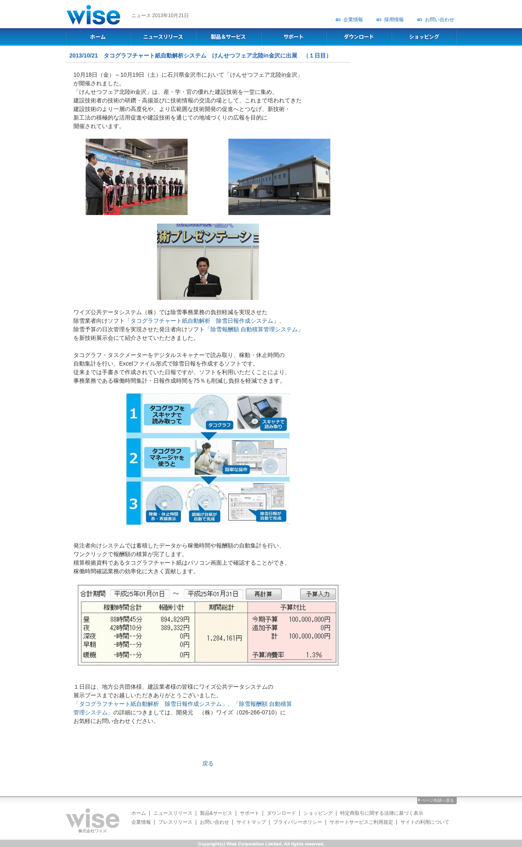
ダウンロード (281, 813)
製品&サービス (216, 813)
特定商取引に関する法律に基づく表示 (381, 813)
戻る (208, 763)
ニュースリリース (172, 813)
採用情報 (394, 19)
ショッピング (318, 813)
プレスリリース (175, 822)
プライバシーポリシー (297, 822)
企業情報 (353, 19)
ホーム (138, 813)
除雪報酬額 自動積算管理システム (254, 329)
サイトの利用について (424, 822)
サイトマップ (251, 822)
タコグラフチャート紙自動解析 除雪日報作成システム (201, 320)
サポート (249, 813)
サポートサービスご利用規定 (361, 822)
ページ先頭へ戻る (437, 800)
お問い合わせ (439, 19)
